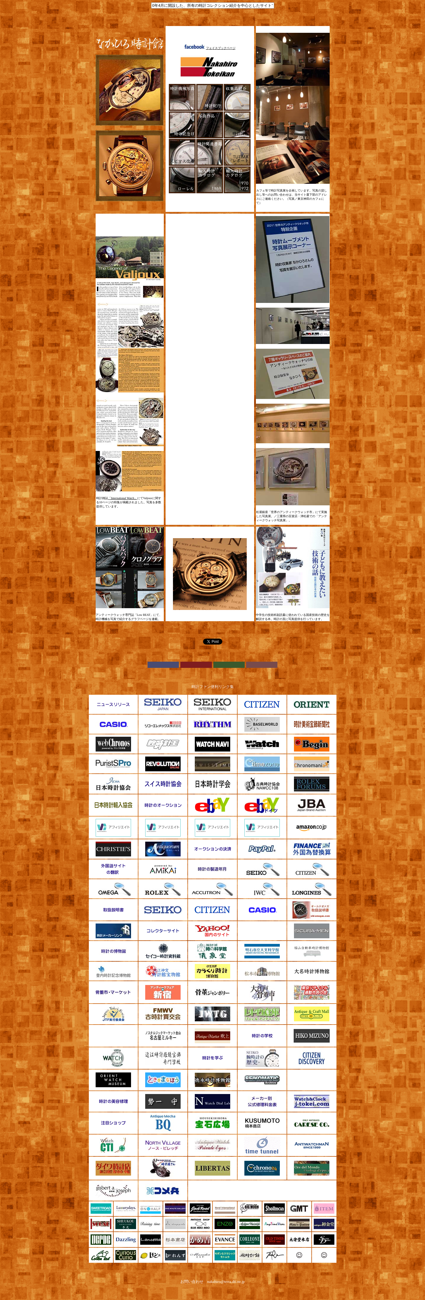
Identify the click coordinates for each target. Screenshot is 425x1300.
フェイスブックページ (221, 48)
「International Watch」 (122, 498)
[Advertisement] (210, 330)
